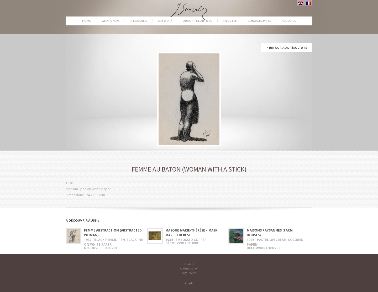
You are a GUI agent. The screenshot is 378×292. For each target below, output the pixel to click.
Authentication (189, 268)
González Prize (259, 20)
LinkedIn (189, 283)
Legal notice (189, 273)
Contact (189, 264)
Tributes (230, 20)
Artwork (165, 20)
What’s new (110, 20)
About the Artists (197, 20)
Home (86, 20)
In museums (138, 20)
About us (289, 20)
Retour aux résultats (286, 47)
